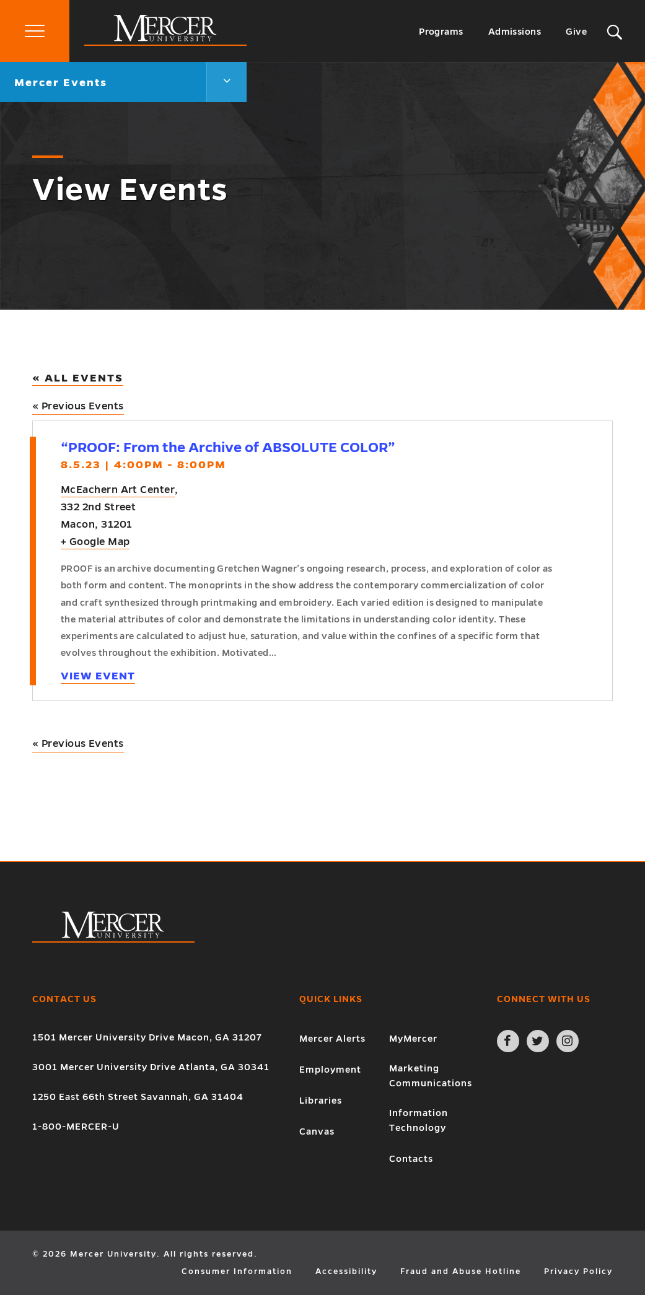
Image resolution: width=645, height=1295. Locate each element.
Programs (441, 32)
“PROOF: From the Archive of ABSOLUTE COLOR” (228, 447)
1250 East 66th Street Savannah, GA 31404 (138, 1097)
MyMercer (413, 1039)
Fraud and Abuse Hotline (460, 1271)
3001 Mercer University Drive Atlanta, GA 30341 (151, 1067)
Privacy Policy (578, 1271)
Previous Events (78, 406)
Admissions (515, 32)
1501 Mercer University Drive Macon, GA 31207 (147, 1037)
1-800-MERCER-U (76, 1126)
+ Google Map (95, 541)
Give (576, 32)
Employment (330, 1070)
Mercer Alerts (332, 1039)
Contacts (411, 1159)
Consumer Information (237, 1271)
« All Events (77, 378)
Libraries (320, 1100)
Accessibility (346, 1271)
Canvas (317, 1131)
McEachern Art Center (118, 489)
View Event (98, 676)
